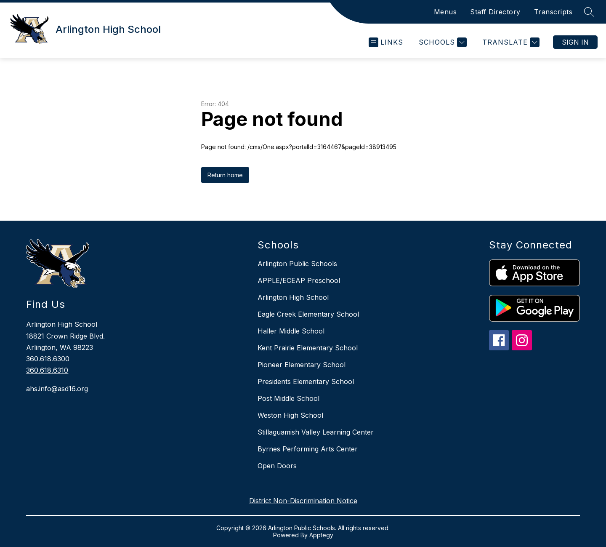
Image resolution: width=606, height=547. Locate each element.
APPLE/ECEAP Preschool (299, 280)
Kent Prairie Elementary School (308, 348)
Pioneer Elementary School (302, 364)
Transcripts (553, 12)
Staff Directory (495, 12)
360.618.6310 (47, 370)
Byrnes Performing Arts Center (308, 449)
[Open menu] (386, 42)
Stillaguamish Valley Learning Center (316, 432)
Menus (445, 12)
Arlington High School (293, 297)
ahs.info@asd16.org (57, 388)
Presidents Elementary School (306, 381)
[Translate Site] (510, 42)
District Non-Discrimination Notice (303, 500)
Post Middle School (288, 398)
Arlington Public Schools (297, 263)
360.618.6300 (47, 359)
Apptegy (321, 535)
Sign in (575, 42)
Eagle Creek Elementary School (308, 314)
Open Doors (277, 466)
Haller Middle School (291, 331)
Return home (225, 175)
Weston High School (290, 415)
